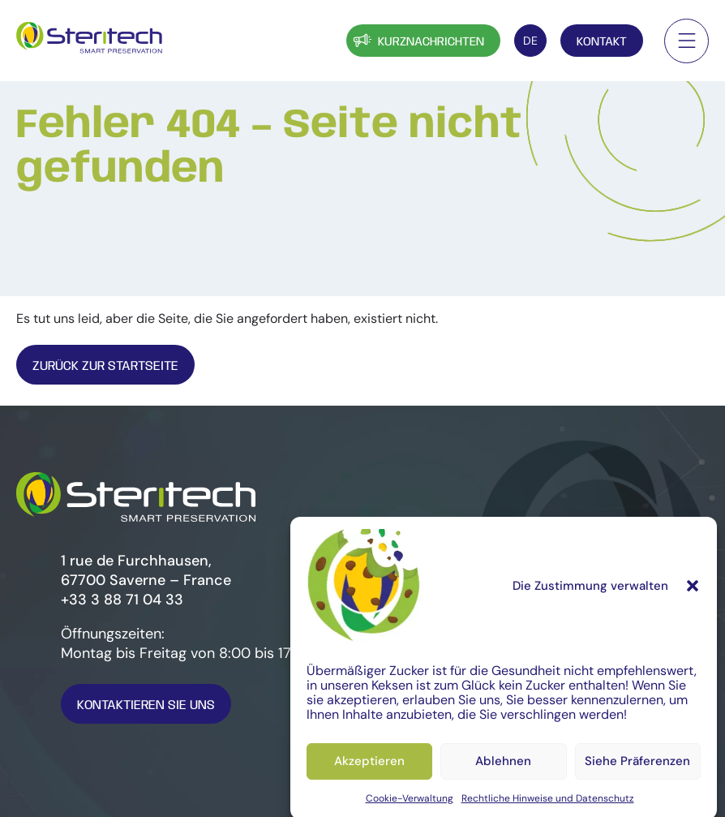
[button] (692, 591)
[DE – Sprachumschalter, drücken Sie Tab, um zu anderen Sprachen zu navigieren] (530, 40)
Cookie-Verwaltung (409, 804)
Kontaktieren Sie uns (146, 705)
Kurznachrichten (417, 40)
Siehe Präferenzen (637, 767)
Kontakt (602, 42)
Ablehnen (503, 767)
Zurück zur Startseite (105, 366)
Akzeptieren (369, 767)
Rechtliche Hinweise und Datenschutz (547, 804)
